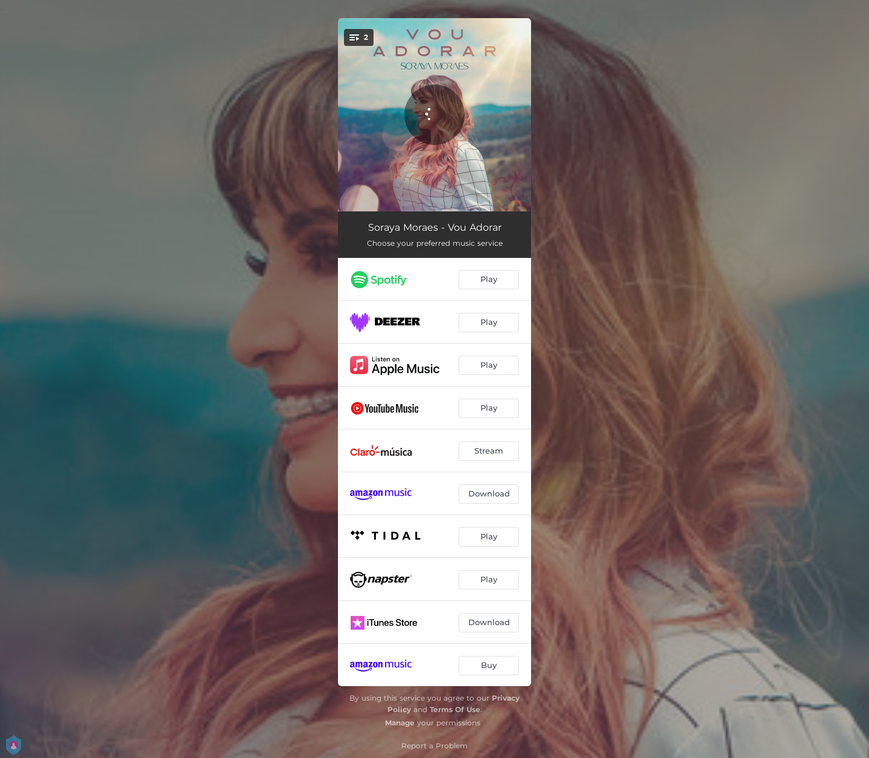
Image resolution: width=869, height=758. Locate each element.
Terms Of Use (455, 709)
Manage (400, 722)
